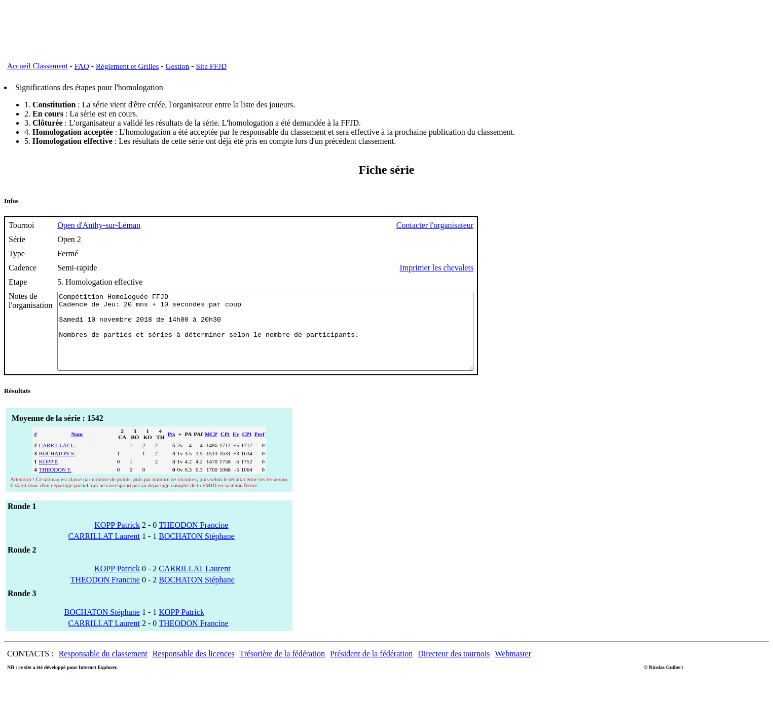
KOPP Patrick (117, 540)
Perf (259, 449)
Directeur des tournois (454, 668)
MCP (211, 449)
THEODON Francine (193, 540)
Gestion (178, 66)
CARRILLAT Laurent (103, 551)
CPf (246, 449)
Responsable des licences (194, 668)
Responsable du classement (103, 668)
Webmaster (513, 668)
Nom (77, 449)
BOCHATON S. (57, 468)
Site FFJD (211, 66)
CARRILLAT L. (57, 460)
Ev (236, 449)
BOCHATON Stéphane (196, 551)
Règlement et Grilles (127, 66)
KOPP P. (48, 477)
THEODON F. (55, 485)
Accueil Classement (37, 66)
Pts (171, 449)
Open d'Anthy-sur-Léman (98, 225)
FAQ (82, 66)
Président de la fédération (371, 668)
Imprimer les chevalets (487, 267)
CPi (225, 449)
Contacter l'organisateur (485, 225)
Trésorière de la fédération (282, 668)
